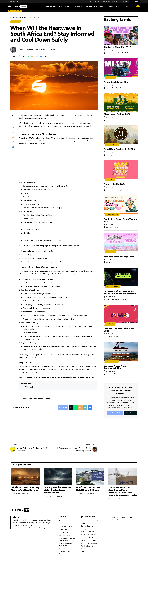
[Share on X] (23, 56)
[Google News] (126, 1)
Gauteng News (26, 17)
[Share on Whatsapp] (28, 56)
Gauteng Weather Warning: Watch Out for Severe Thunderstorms (57, 490)
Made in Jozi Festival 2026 (117, 113)
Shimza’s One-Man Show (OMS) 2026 (119, 329)
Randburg (111, 77)
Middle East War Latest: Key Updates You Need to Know (25, 488)
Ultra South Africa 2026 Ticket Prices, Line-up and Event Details (120, 292)
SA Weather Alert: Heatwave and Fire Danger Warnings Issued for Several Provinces (59, 377)
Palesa (21, 49)
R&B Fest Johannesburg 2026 (119, 256)
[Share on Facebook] (19, 56)
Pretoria (110, 179)
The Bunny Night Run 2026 (117, 47)
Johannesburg (112, 286)
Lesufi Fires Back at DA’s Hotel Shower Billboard (88, 488)
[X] (123, 1)
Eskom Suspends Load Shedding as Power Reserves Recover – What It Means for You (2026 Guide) (122, 491)
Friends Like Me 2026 (114, 184)
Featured (36, 17)
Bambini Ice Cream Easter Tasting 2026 (120, 220)
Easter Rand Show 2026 (116, 82)
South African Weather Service (39, 399)
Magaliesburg (112, 214)
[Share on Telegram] (12, 132)
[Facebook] (121, 1)
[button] (131, 6)
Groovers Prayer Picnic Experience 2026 (115, 366)
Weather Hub (30, 387)
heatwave (44, 366)
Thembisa (110, 323)
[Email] (32, 56)
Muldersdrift (112, 144)
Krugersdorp (112, 361)
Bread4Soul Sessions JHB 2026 (119, 149)
